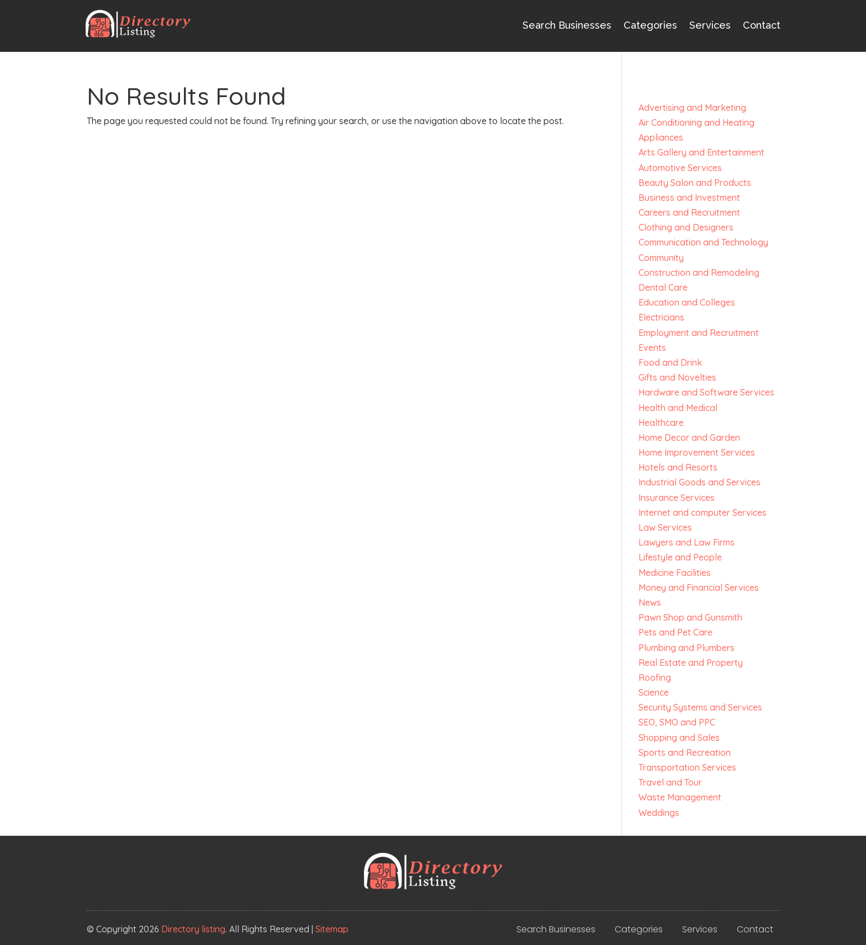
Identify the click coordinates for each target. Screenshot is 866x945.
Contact (761, 25)
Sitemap (331, 929)
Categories (650, 25)
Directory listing (193, 929)
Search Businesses (566, 25)
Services (710, 25)
